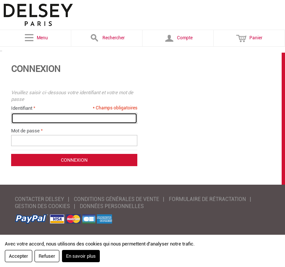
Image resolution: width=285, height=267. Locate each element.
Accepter (18, 256)
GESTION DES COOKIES (42, 206)
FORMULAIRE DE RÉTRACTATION (207, 199)
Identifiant (21, 108)
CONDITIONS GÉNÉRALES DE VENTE (116, 199)
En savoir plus (81, 256)
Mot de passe (25, 131)
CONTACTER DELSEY (39, 199)
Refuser (47, 256)
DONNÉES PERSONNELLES (112, 206)
